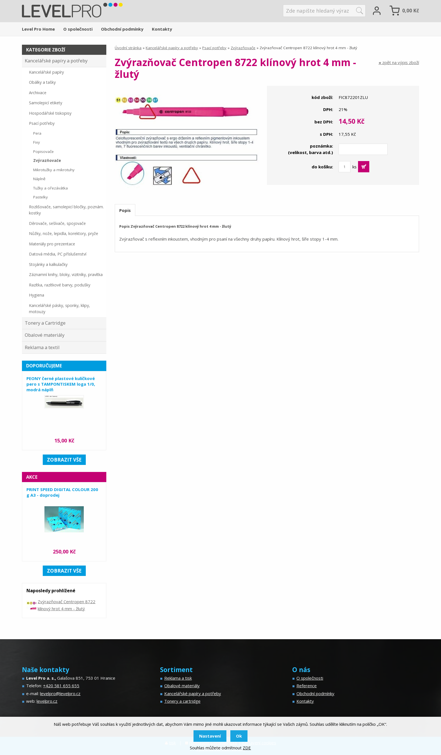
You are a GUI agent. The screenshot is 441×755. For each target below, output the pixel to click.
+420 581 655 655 (61, 685)
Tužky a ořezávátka (50, 188)
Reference (306, 685)
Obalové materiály (44, 335)
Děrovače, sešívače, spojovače (57, 223)
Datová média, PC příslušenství (57, 254)
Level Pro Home (38, 29)
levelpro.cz (47, 701)
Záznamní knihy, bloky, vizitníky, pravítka (66, 274)
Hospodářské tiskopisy (50, 113)
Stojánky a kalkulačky (48, 264)
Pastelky (40, 197)
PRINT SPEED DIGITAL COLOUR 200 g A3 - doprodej (62, 492)
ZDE (247, 748)
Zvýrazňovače (243, 47)
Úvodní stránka (128, 47)
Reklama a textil (42, 347)
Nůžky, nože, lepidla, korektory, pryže (63, 233)
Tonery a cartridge (182, 701)
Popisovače (43, 151)
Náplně (39, 178)
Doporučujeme (44, 366)
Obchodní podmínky (122, 29)
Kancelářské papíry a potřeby (172, 47)
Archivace (37, 92)
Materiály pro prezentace (52, 244)
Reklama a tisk (178, 678)
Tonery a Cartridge (45, 323)
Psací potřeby (214, 47)
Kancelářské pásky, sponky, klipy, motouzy (59, 309)
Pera (37, 133)
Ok (239, 736)
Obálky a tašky (42, 82)
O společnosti (78, 29)
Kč (410, 10)
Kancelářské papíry (46, 72)
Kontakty (162, 29)
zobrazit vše (64, 459)
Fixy (36, 142)
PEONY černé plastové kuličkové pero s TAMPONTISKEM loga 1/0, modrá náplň (60, 384)
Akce (31, 477)
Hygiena (36, 295)
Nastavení (210, 736)
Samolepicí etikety (45, 102)
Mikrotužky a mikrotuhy (54, 169)
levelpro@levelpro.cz (60, 693)
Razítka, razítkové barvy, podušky (59, 285)
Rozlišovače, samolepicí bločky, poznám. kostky (66, 210)
